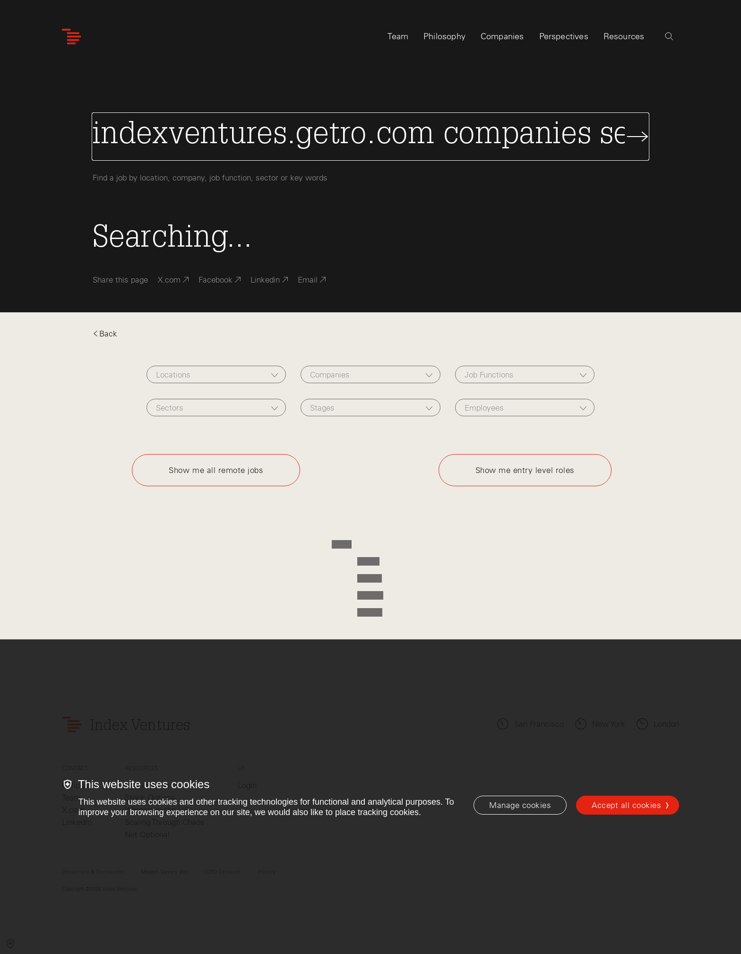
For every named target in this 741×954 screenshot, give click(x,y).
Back (105, 333)
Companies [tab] (502, 36)
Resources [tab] (624, 36)
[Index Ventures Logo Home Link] (71, 36)
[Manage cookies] (520, 805)
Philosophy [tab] (444, 36)
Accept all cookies (626, 805)
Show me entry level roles (525, 470)
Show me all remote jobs (216, 470)
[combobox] (216, 374)
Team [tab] (398, 36)
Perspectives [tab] (563, 36)
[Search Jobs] (370, 136)
